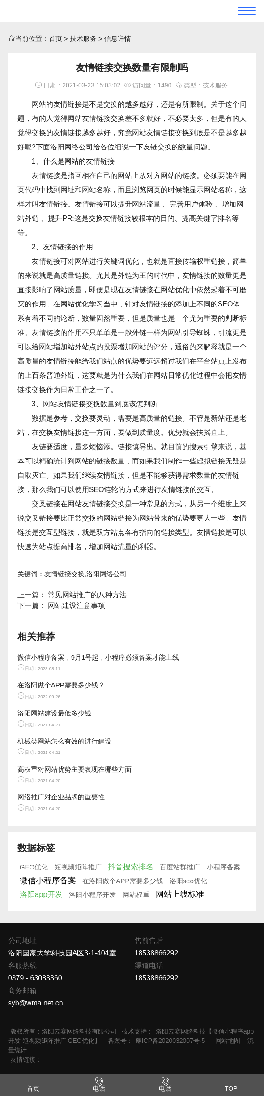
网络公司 (78, 147)
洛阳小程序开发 (92, 894)
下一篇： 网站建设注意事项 (61, 605)
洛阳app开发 (41, 894)
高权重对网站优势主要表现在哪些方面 (74, 769)
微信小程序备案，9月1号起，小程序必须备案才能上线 (98, 657)
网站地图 (227, 1040)
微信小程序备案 (48, 880)
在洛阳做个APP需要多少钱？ (61, 685)
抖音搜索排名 (130, 867)
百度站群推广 (180, 867)
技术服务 (83, 38)
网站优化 (175, 290)
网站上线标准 (180, 894)
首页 (55, 38)
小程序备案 (223, 867)
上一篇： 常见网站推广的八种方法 (72, 595)
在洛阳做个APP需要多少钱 (122, 881)
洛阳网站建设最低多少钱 (54, 713)
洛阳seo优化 (188, 881)
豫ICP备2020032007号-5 (170, 1040)
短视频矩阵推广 (78, 867)
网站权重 (136, 894)
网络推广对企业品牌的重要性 (61, 797)
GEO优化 (34, 867)
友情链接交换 (103, 118)
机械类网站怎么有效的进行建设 (64, 741)
